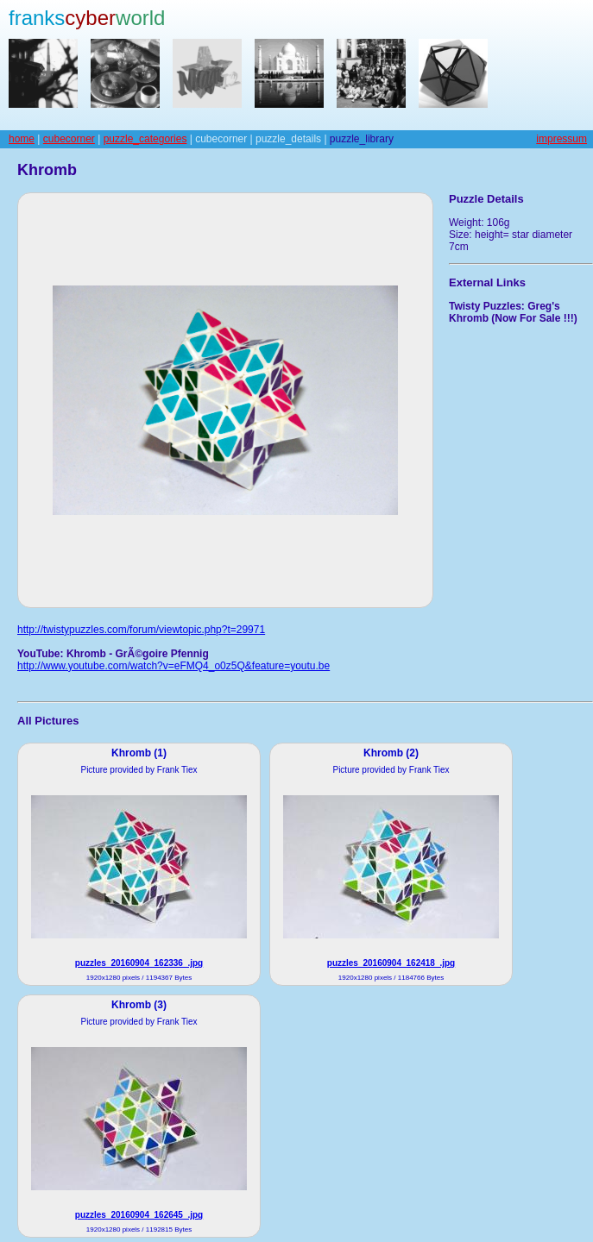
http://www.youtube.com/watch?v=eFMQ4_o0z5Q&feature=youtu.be (173, 666)
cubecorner (69, 139)
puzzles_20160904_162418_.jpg (391, 963)
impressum (561, 139)
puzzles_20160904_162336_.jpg (139, 963)
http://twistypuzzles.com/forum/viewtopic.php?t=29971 (141, 630)
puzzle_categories (145, 139)
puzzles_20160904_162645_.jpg (139, 1215)
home (22, 139)
